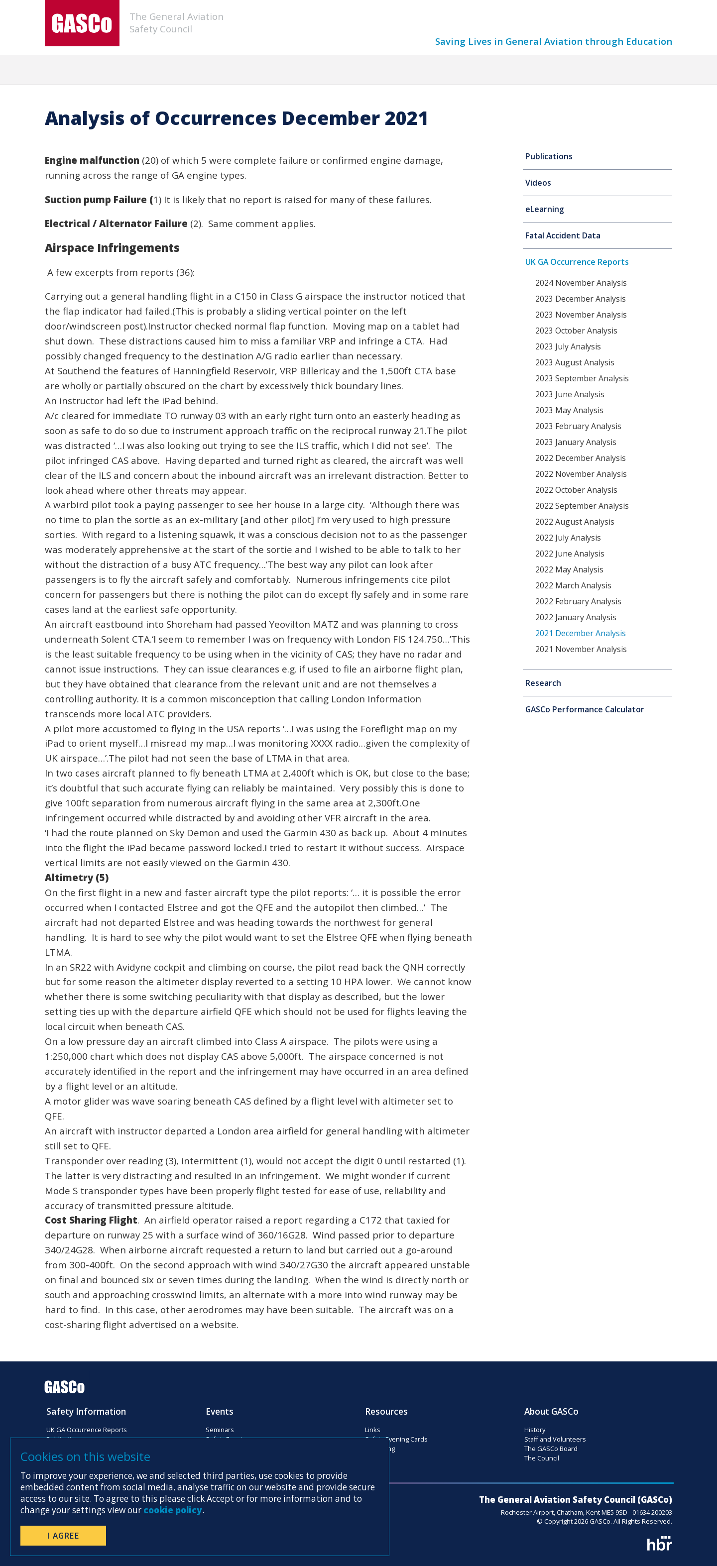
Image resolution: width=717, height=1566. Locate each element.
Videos (538, 182)
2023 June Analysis (569, 394)
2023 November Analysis (581, 314)
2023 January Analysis (575, 442)
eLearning (544, 209)
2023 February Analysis (578, 426)
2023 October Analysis (576, 330)
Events (256, 70)
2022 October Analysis (576, 489)
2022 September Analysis (582, 505)
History (534, 1429)
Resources (437, 70)
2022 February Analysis (578, 601)
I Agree (63, 1535)
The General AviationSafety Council (176, 22)
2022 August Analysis (574, 521)
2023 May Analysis (569, 410)
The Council (541, 1458)
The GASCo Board (551, 1448)
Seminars (220, 1429)
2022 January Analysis (575, 617)
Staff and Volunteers (555, 1439)
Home (151, 70)
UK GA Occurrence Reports (577, 261)
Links (372, 1429)
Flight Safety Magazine (343, 70)
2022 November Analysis (581, 473)
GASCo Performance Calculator (584, 709)
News (203, 70)
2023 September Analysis (582, 378)
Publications (549, 156)
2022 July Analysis (568, 537)
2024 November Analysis (581, 282)
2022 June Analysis (569, 553)
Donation (505, 70)
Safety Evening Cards (396, 1439)
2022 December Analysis (580, 457)
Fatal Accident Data (562, 235)
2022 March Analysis (573, 585)
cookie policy (172, 1510)
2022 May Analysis (569, 569)
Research (543, 682)
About (565, 70)
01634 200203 (652, 1512)
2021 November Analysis (581, 649)
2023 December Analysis (580, 298)
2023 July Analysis (568, 346)
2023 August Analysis (574, 362)
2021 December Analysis (580, 633)
